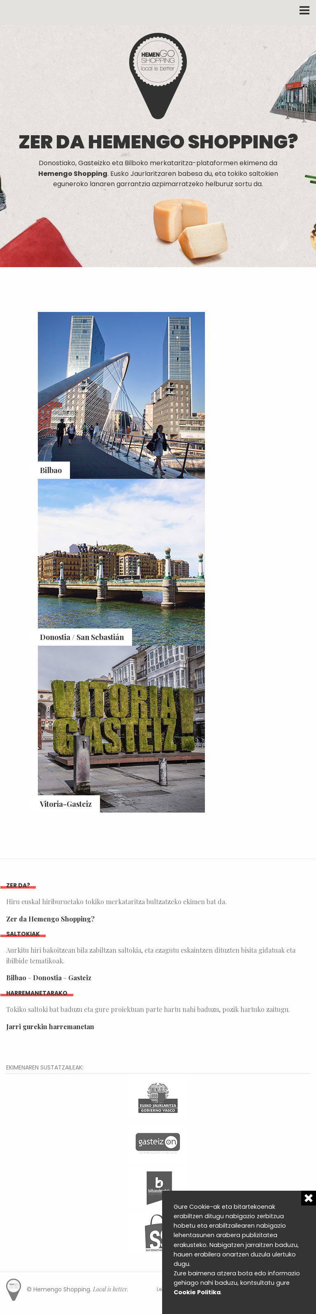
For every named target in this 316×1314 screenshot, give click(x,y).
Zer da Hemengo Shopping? (50, 918)
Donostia (47, 977)
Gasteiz (79, 977)
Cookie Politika (197, 1292)
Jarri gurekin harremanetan (50, 1026)
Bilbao (16, 977)
